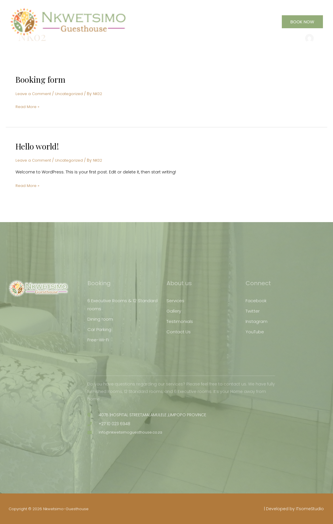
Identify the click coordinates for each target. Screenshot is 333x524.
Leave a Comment (35, 94)
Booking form (42, 79)
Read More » (28, 106)
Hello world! (39, 146)
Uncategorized (73, 94)
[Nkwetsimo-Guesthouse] (79, 25)
